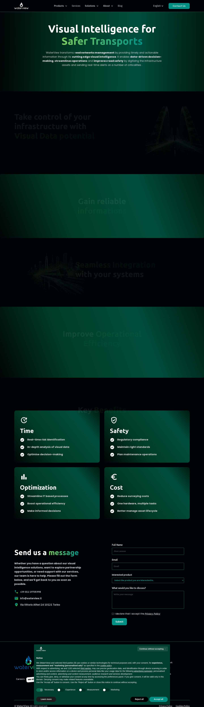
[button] (61, 5)
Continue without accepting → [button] (152, 649)
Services (76, 5)
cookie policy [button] (105, 665)
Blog (120, 5)
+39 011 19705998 (30, 591)
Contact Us (179, 5)
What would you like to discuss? (129, 588)
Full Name (117, 545)
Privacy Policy (152, 613)
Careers (20, 679)
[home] (21, 6)
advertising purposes (143, 671)
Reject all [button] (139, 699)
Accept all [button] (158, 699)
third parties (86, 668)
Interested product (122, 575)
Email (115, 559)
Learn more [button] (46, 699)
